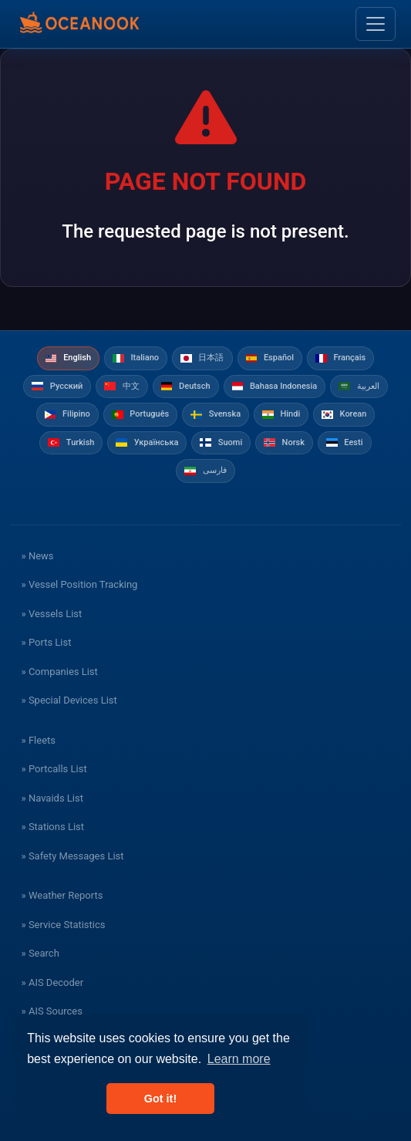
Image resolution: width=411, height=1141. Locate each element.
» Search (40, 953)
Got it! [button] (160, 1098)
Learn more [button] (239, 1058)
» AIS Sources (52, 1011)
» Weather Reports (62, 895)
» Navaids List (52, 798)
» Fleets (39, 740)
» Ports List (47, 642)
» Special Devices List (69, 700)
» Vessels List (52, 613)
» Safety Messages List (73, 856)
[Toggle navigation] (375, 24)
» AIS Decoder (53, 982)
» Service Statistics (64, 924)
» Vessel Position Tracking (80, 584)
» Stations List (53, 826)
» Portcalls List (54, 769)
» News (38, 556)
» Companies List (60, 671)
